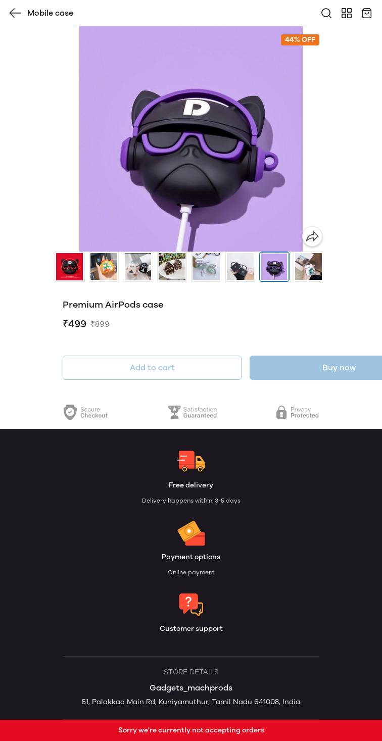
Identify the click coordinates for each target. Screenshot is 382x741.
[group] (191, 139)
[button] (70, 267)
